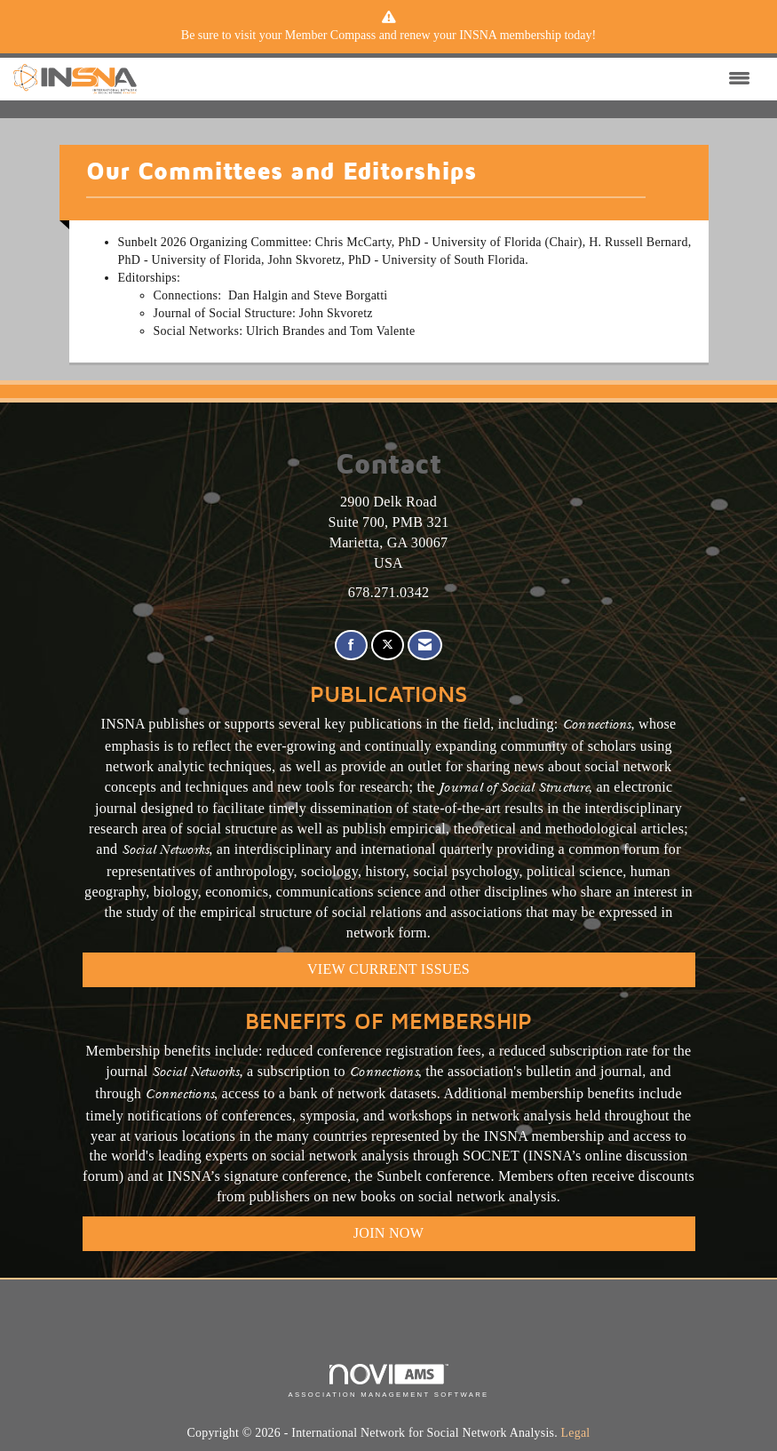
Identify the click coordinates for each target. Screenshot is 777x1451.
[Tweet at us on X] (387, 645)
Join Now (388, 1232)
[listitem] (389, 35)
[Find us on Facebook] (351, 645)
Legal (576, 1432)
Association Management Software (388, 1381)
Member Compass (330, 35)
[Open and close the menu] (448, 79)
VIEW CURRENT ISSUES (388, 969)
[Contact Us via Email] (425, 645)
